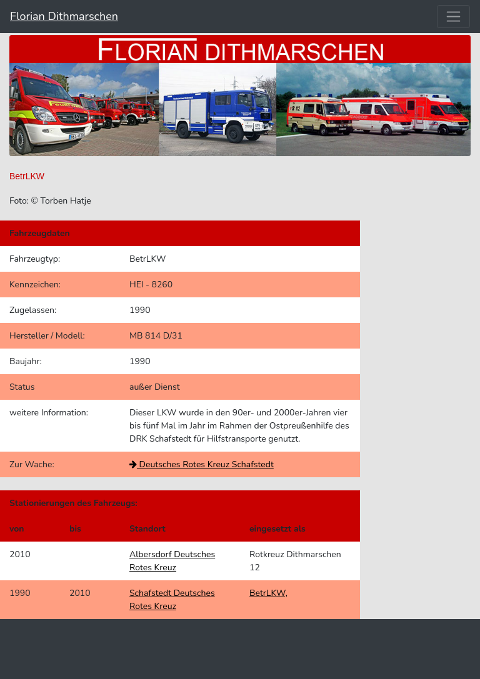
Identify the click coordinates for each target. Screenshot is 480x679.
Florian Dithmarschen (64, 16)
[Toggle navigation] (453, 16)
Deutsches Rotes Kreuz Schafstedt (201, 464)
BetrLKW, (268, 593)
